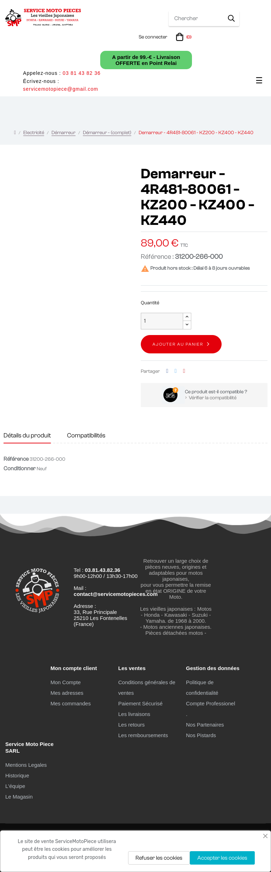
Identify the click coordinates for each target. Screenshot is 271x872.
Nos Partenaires (205, 725)
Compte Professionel (210, 703)
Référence (16, 459)
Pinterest (184, 371)
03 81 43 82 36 (82, 73)
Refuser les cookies (159, 858)
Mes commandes (70, 703)
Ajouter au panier (177, 344)
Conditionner (20, 468)
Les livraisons (134, 714)
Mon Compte (65, 682)
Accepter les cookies (222, 858)
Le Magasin (19, 797)
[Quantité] (162, 321)
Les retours (131, 725)
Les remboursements (143, 735)
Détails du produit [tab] (27, 435)
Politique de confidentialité (202, 687)
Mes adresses (66, 693)
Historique (17, 775)
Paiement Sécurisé (140, 703)
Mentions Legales (26, 765)
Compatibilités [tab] (86, 435)
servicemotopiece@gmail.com (60, 89)
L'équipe (15, 786)
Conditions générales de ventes (146, 687)
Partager (167, 371)
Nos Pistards (201, 735)
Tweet (176, 371)
